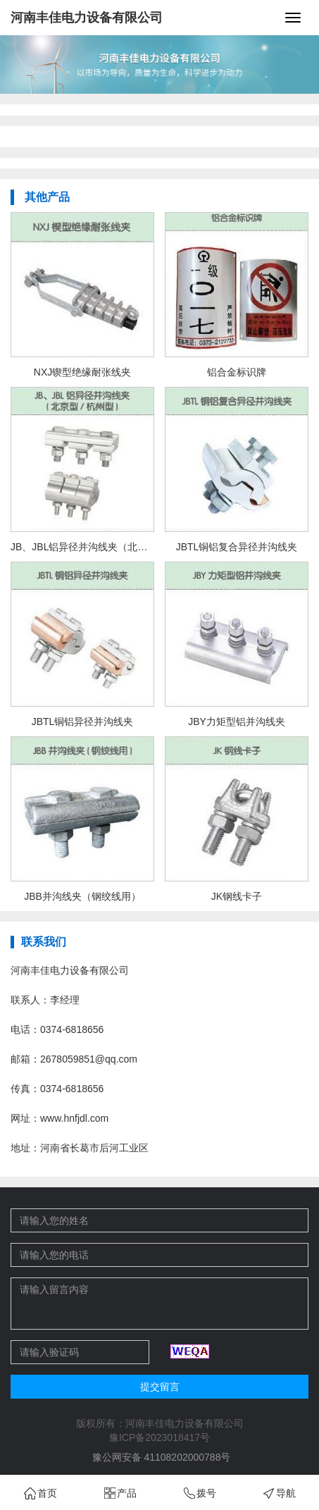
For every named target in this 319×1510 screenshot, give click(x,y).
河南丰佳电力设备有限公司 (87, 18)
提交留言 (160, 1386)
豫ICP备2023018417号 (159, 1437)
